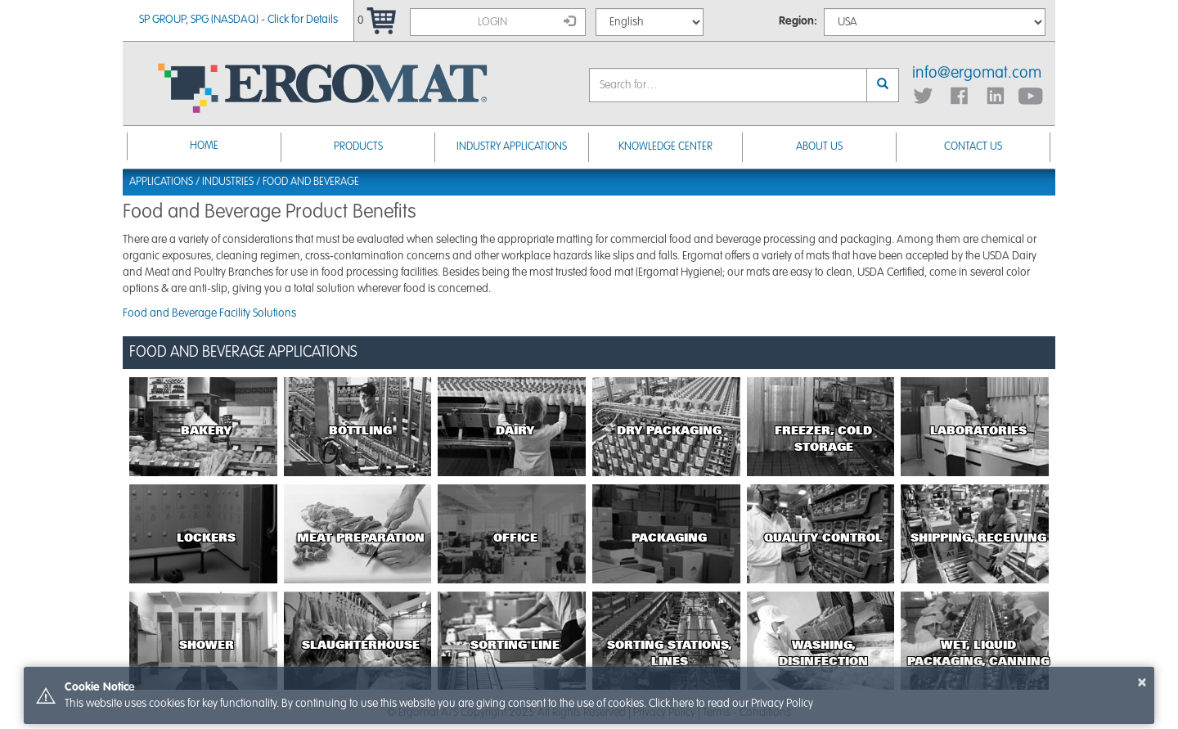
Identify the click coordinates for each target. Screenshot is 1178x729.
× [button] (1142, 682)
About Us (819, 147)
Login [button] (527, 21)
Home (204, 146)
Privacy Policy (782, 703)
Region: (798, 21)
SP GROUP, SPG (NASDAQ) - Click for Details (238, 19)
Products (358, 147)
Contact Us (973, 147)
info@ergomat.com (976, 73)
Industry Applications (511, 147)
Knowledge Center (665, 147)
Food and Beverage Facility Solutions (209, 313)
